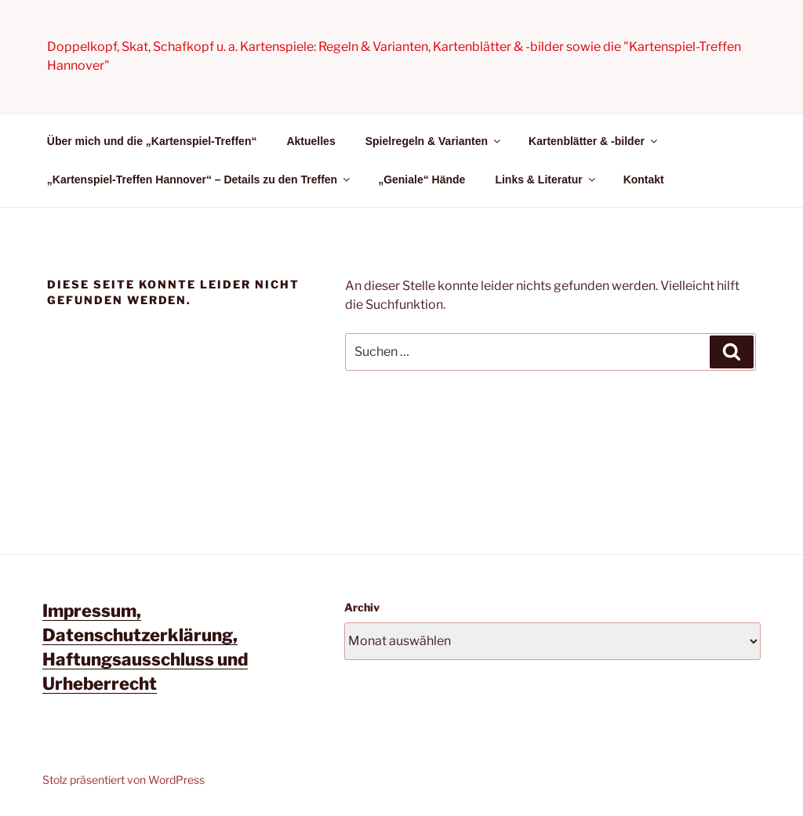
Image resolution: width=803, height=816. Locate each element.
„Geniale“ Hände (421, 179)
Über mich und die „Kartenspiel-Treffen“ (152, 141)
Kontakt (643, 179)
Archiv (362, 607)
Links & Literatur (546, 179)
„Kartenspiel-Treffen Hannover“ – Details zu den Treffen (199, 179)
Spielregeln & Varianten (434, 141)
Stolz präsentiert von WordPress (123, 779)
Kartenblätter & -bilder (594, 141)
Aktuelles (310, 141)
